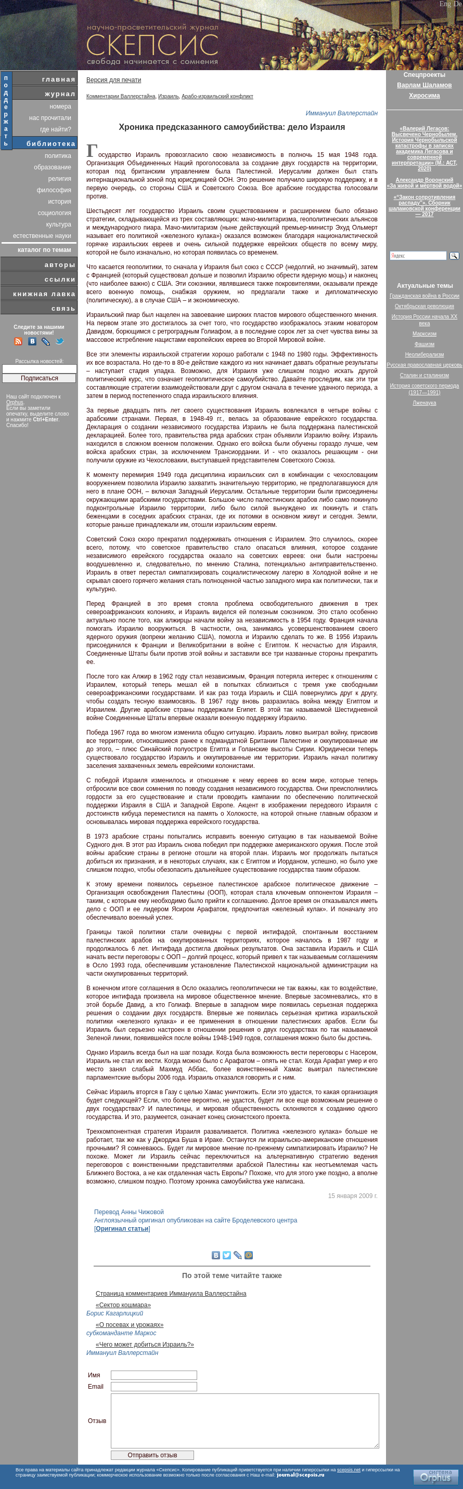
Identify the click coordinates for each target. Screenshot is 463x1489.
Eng (446, 4)
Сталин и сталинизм (424, 375)
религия (59, 178)
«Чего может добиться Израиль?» (145, 1344)
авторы (60, 265)
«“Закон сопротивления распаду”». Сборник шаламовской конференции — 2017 (424, 205)
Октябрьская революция (424, 306)
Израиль (168, 96)
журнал (60, 94)
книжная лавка (44, 294)
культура (58, 224)
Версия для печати (113, 80)
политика (58, 155)
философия (54, 190)
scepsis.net (349, 1469)
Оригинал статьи (122, 1228)
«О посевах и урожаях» (129, 1324)
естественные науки (42, 236)
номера (60, 106)
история (59, 201)
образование (52, 167)
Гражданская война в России (424, 296)
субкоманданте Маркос (121, 1333)
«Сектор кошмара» (123, 1305)
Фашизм (424, 344)
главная (59, 79)
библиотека (51, 144)
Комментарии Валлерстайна (121, 96)
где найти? (55, 129)
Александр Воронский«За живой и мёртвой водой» (424, 183)
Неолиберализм (424, 354)
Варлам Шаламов (424, 85)
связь (64, 308)
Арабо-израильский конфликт (217, 96)
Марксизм (424, 334)
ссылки (60, 279)
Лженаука (424, 403)
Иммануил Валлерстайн (342, 113)
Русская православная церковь (424, 365)
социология (54, 213)
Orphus (14, 402)
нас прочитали (50, 118)
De (458, 4)
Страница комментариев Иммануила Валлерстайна (171, 1293)
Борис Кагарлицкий (114, 1313)
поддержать (6, 110)
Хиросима (424, 95)
